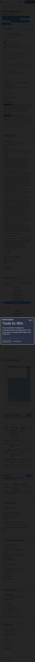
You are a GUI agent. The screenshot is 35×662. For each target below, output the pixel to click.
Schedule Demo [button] (17, 341)
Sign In (31, 320)
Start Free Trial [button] (6, 341)
